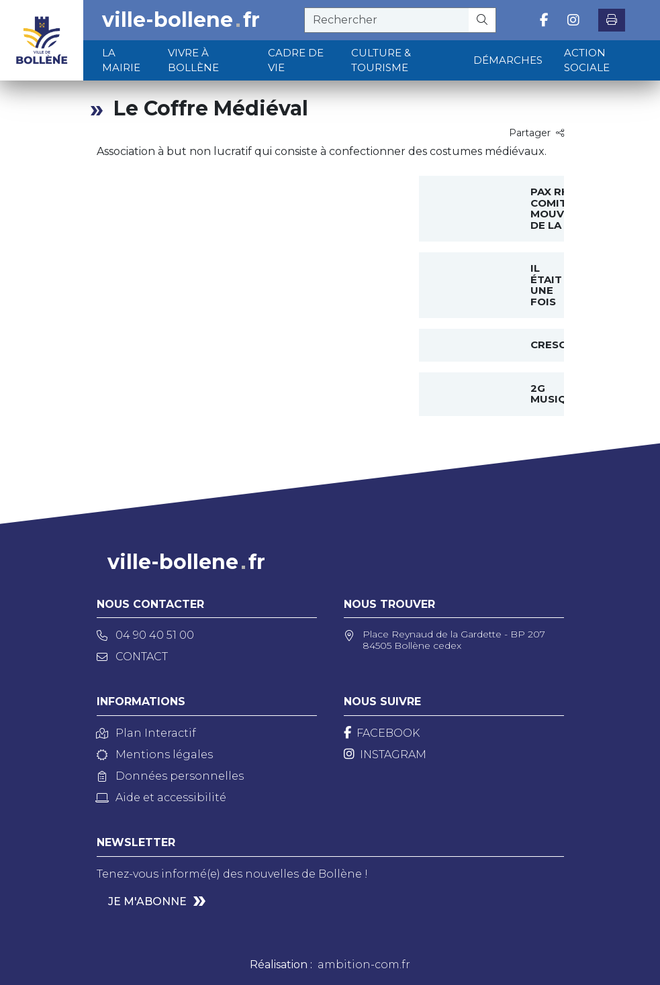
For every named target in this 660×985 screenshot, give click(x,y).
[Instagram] (385, 754)
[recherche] (386, 20)
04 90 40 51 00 (145, 635)
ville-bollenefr (181, 20)
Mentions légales (155, 754)
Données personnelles (170, 776)
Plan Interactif (146, 733)
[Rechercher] (482, 20)
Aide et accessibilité (161, 797)
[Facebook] (382, 733)
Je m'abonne (147, 901)
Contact (132, 656)
